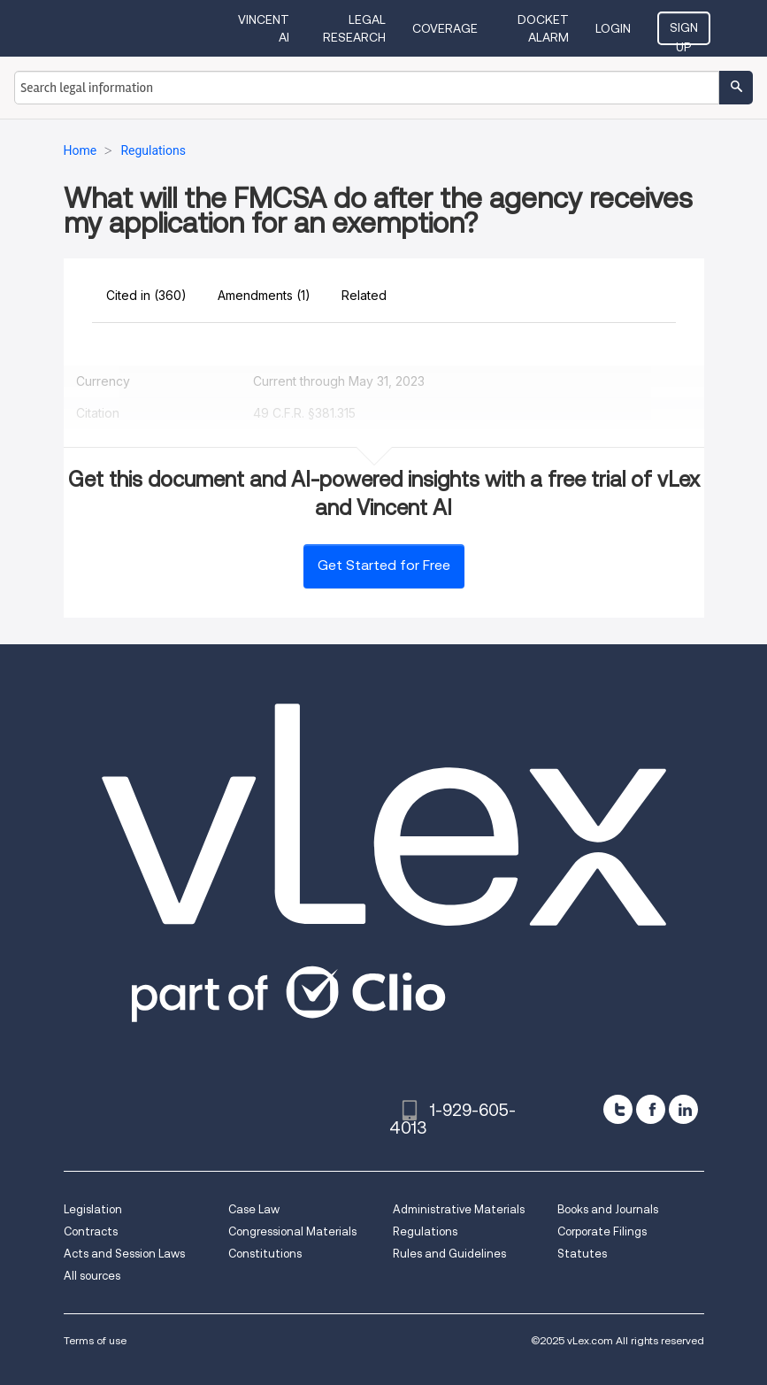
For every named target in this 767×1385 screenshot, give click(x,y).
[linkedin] (683, 1109)
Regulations (425, 1231)
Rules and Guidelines (449, 1253)
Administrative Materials (459, 1209)
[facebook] (650, 1109)
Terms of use (95, 1340)
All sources (92, 1275)
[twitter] (618, 1109)
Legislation (93, 1209)
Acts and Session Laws (124, 1253)
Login (613, 28)
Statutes (582, 1253)
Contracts (91, 1231)
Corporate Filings (602, 1231)
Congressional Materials (292, 1231)
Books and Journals (607, 1209)
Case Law (254, 1209)
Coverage (445, 28)
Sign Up (684, 32)
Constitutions (265, 1253)
